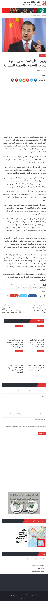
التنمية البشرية (17, 284)
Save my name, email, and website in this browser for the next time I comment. (26, 427)
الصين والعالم (43, 55)
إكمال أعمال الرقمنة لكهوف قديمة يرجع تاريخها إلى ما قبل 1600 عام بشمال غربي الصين (11, 310)
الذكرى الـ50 (42, 287)
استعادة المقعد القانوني (36, 284)
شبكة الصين (41, 568)
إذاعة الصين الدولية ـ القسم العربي (34, 558)
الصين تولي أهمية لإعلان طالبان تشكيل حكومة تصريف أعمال (36, 310)
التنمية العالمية (8, 284)
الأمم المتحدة (26, 284)
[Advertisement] (24, 107)
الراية (22, 597)
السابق (41, 376)
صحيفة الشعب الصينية (38, 571)
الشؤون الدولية (25, 287)
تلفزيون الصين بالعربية (38, 565)
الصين (18, 287)
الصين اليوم (41, 562)
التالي (36, 376)
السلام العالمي (34, 287)
